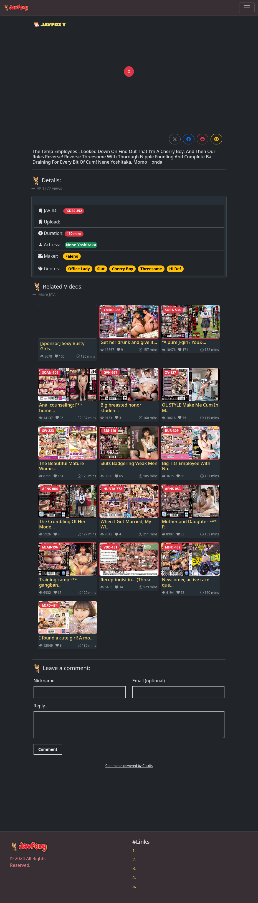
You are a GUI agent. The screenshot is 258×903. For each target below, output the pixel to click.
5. (134, 886)
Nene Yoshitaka (81, 244)
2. (134, 860)
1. (134, 851)
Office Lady (79, 268)
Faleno (71, 256)
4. (134, 877)
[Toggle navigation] (247, 7)
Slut (101, 268)
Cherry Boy (122, 268)
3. (134, 868)
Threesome (151, 268)
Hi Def (175, 268)
